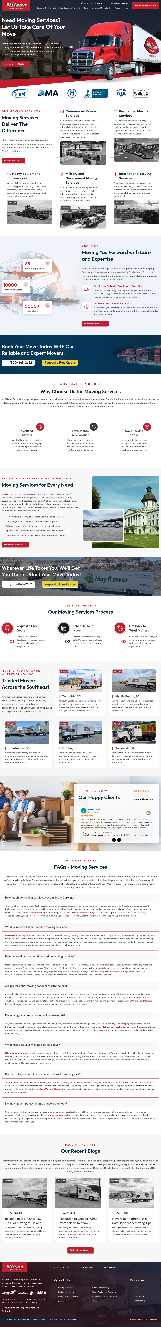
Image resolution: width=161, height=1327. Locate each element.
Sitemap (41, 1319)
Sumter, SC (80, 747)
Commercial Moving (100, 1287)
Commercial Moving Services (80, 135)
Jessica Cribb (94, 809)
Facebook (140, 1267)
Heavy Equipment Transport (69, 8)
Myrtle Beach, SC (134, 695)
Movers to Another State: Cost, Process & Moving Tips (134, 1210)
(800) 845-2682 (119, 3)
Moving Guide (140, 1296)
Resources (137, 1280)
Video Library (139, 1300)
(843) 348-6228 (110, 1267)
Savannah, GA (134, 747)
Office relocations (32, 912)
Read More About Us (93, 323)
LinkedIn (152, 1267)
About (117, 8)
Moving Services (65, 1287)
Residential (52, 8)
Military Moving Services (68, 1296)
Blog (136, 1292)
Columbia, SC (80, 695)
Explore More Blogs (79, 1250)
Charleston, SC (27, 747)
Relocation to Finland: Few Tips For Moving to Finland (27, 1210)
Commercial (41, 8)
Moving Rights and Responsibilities (18, 1307)
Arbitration (7, 1311)
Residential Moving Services (134, 135)
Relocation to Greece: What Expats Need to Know (80, 1210)
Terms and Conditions (69, 1319)
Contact (125, 8)
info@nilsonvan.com (91, 3)
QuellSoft (155, 1319)
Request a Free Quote (145, 5)
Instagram (157, 1267)
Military (85, 8)
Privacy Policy (52, 1319)
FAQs (136, 1287)
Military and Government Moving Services (80, 198)
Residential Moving (66, 1292)
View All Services (11, 160)
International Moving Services (101, 8)
